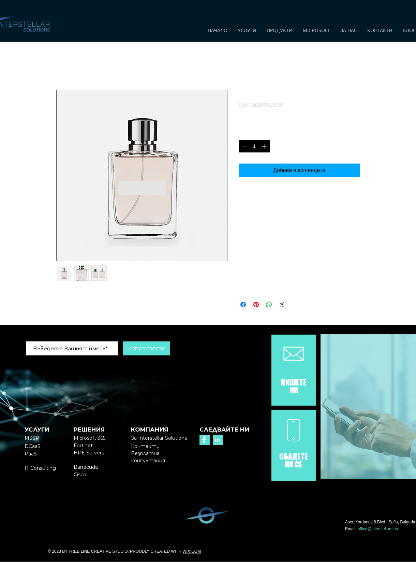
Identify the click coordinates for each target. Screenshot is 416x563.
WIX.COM (191, 551)
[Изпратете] (146, 348)
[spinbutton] (254, 146)
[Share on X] (282, 304)
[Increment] (265, 146)
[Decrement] (244, 146)
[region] (293, 370)
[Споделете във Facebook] (243, 304)
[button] (148, 457)
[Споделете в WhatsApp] (269, 304)
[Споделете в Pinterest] (256, 304)
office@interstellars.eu (378, 528)
